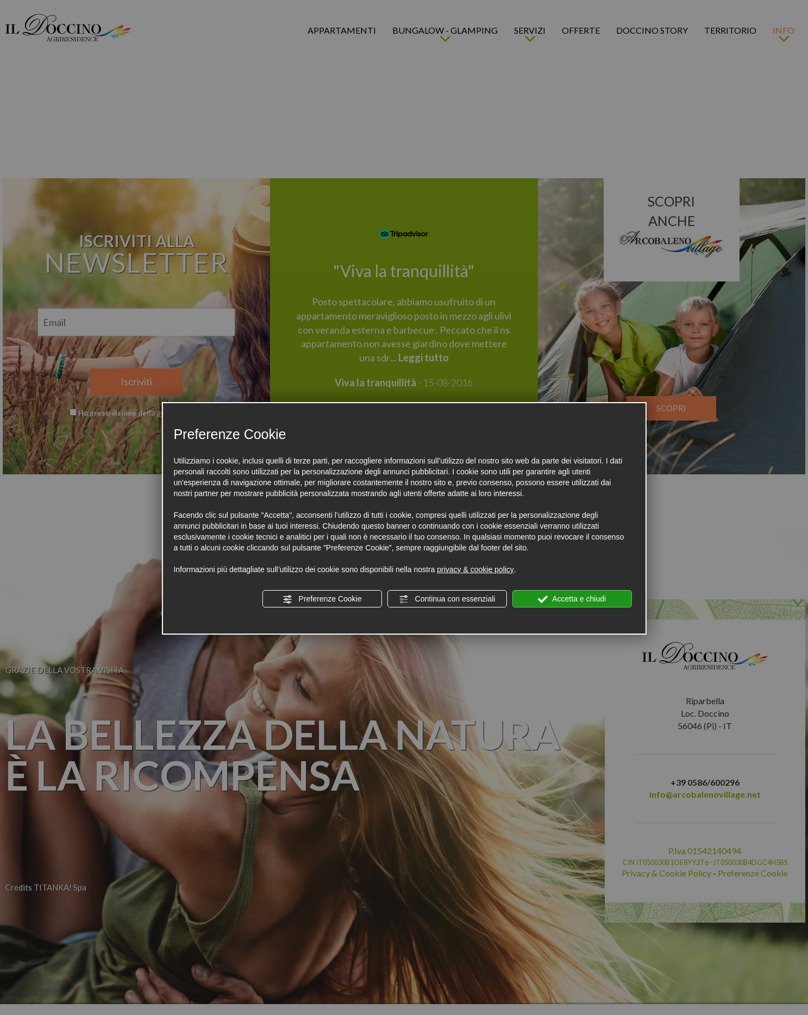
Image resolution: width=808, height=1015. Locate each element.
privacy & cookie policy (475, 569)
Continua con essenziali (447, 599)
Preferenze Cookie (322, 599)
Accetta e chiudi (572, 599)
